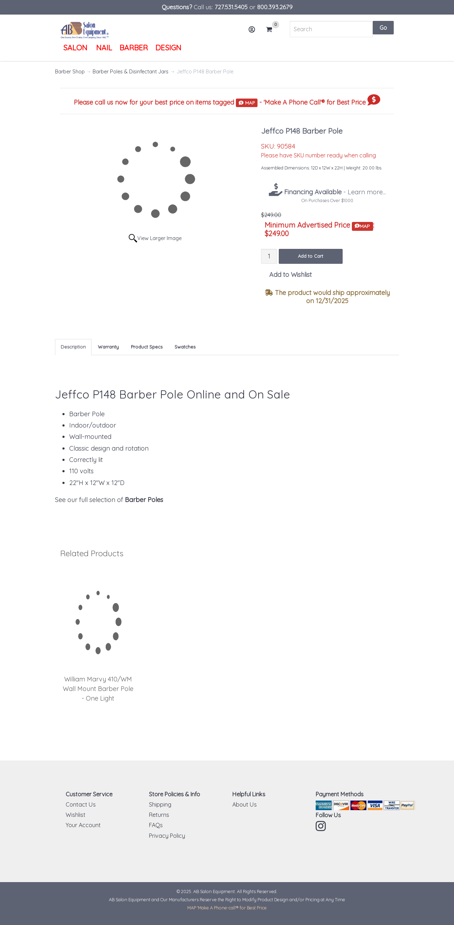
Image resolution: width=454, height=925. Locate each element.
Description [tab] (73, 347)
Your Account (83, 825)
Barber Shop (70, 71)
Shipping (160, 804)
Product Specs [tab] (146, 347)
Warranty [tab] (108, 347)
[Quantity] (269, 256)
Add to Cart (310, 256)
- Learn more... (334, 192)
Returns (159, 814)
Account (254, 32)
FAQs (156, 825)
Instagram (321, 826)
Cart (272, 29)
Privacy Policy (167, 835)
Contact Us (81, 804)
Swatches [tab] (185, 347)
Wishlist (75, 814)
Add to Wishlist (290, 275)
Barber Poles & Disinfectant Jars (130, 71)
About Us (244, 804)
